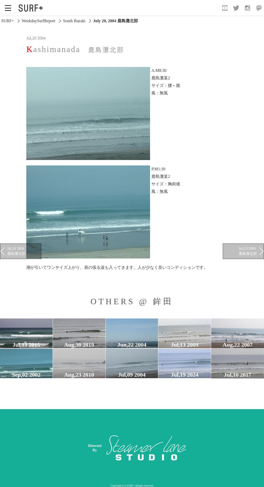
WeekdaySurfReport (38, 21)
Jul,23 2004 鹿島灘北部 (248, 251)
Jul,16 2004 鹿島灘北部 (16, 251)
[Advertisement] (172, 448)
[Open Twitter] (236, 8)
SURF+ (7, 21)
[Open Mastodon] (259, 8)
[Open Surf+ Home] (32, 8)
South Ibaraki (74, 21)
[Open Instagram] (247, 8)
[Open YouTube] (225, 8)
